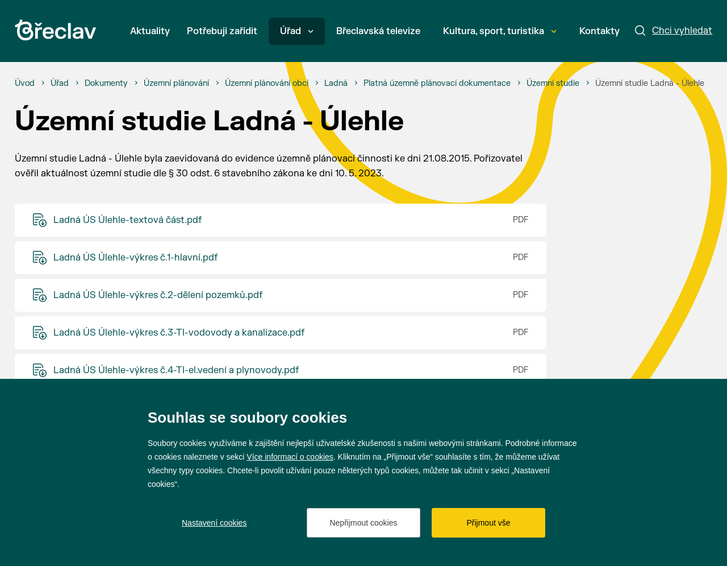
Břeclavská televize (378, 31)
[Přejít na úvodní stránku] (55, 29)
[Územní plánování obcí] (266, 84)
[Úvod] (25, 84)
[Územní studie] (553, 84)
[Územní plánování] (176, 84)
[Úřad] (60, 84)
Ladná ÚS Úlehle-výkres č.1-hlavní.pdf (135, 257)
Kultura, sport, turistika (500, 31)
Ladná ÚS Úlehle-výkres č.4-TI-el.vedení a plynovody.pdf (176, 370)
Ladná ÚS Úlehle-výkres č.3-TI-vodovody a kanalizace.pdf (178, 332)
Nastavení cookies (214, 522)
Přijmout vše (488, 522)
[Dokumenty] (106, 84)
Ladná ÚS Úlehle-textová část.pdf (127, 220)
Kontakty (599, 31)
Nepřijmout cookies (363, 522)
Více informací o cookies (289, 456)
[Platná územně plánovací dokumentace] (437, 84)
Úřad (297, 31)
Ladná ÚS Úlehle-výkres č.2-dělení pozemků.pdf (157, 295)
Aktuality (150, 31)
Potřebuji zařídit (222, 31)
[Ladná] (336, 84)
